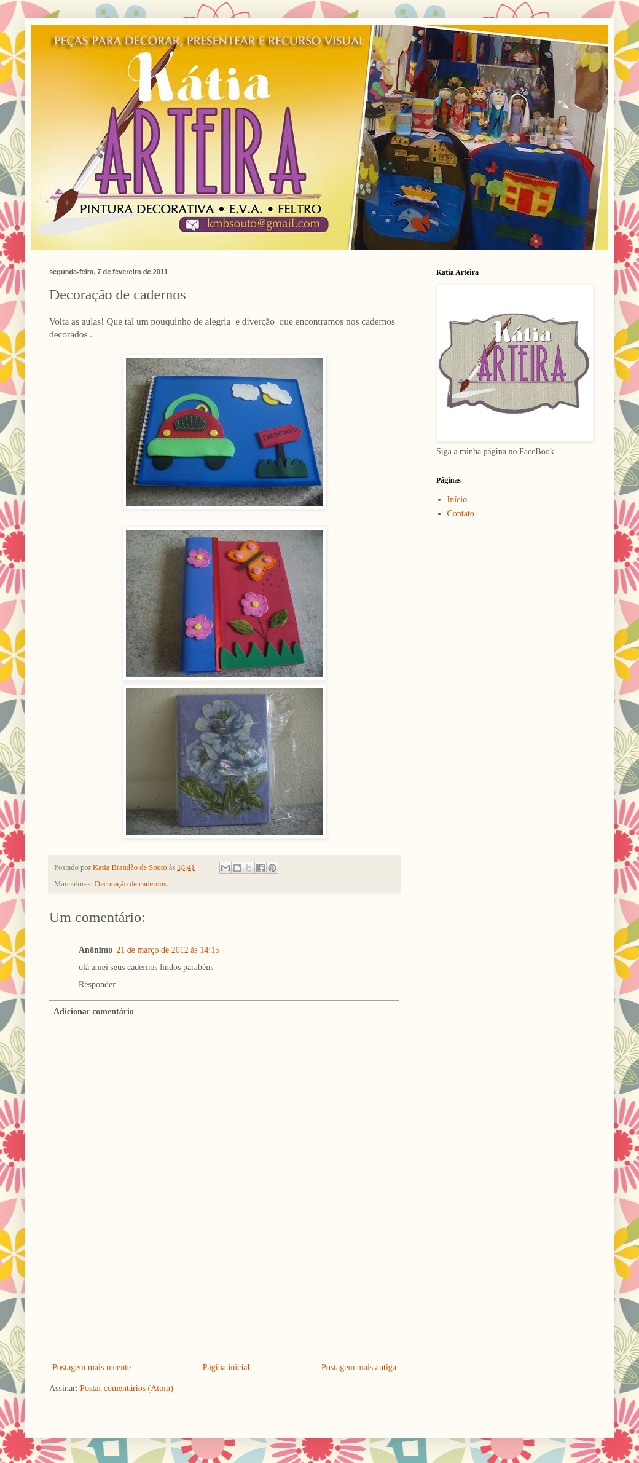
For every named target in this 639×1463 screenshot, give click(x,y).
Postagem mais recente (91, 1367)
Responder (97, 984)
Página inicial (226, 1367)
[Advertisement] (225, 1325)
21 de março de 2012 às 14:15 (167, 950)
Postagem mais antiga (358, 1367)
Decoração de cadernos (131, 884)
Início (457, 499)
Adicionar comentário (93, 1011)
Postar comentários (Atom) (126, 1388)
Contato (460, 513)
